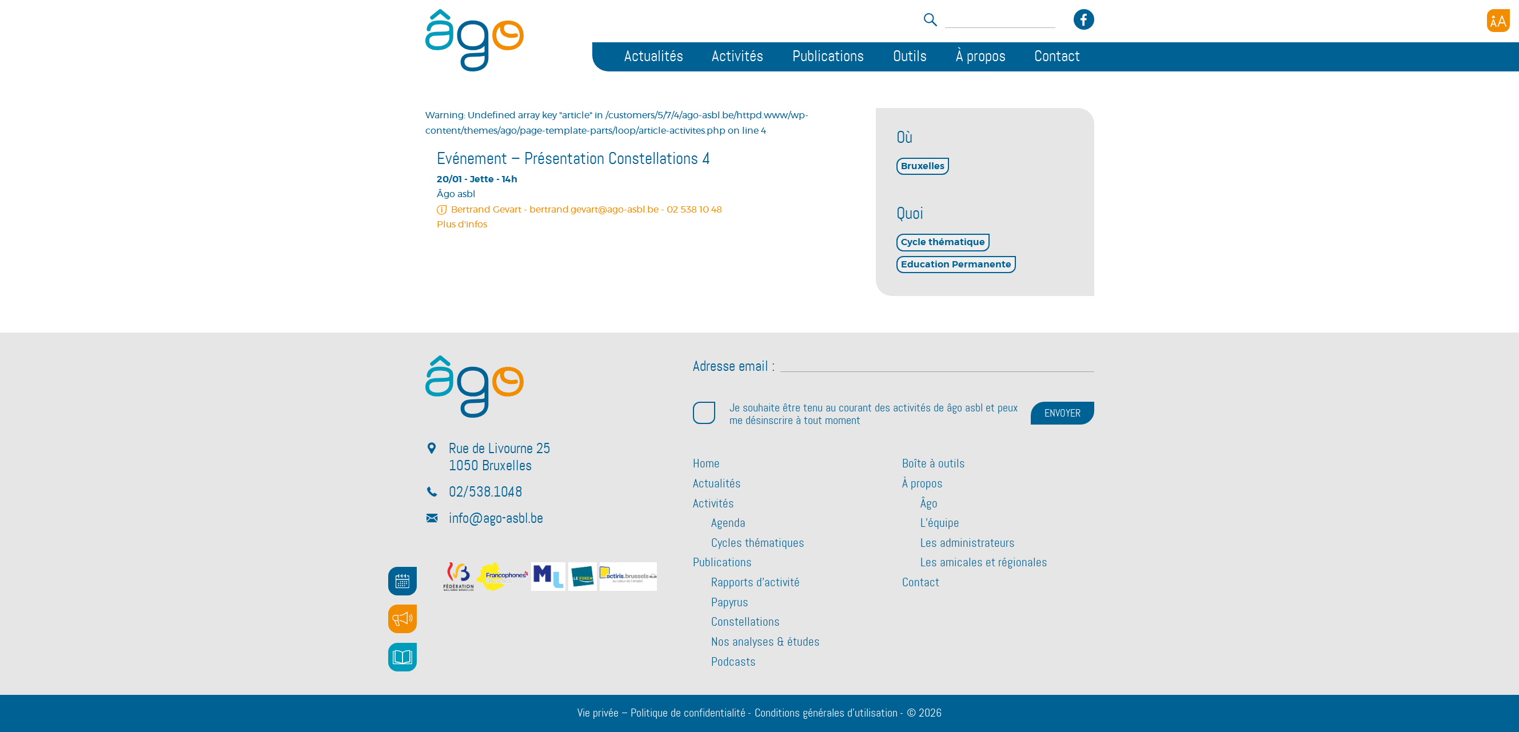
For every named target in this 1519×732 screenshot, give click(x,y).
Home (706, 464)
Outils (910, 56)
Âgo (929, 504)
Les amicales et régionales (983, 562)
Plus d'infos (462, 224)
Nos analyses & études (765, 642)
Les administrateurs (967, 543)
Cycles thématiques (757, 543)
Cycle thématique (943, 242)
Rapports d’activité (755, 582)
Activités (737, 56)
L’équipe (939, 523)
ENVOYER (1062, 413)
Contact (1057, 56)
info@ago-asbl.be (496, 518)
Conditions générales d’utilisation (826, 713)
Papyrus (729, 602)
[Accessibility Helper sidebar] (1498, 20)
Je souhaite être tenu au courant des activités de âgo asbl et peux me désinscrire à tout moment (855, 414)
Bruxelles (922, 166)
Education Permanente (956, 264)
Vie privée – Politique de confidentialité (661, 713)
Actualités (653, 56)
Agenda (728, 523)
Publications (828, 56)
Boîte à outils (933, 464)
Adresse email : (734, 366)
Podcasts (733, 662)
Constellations (745, 622)
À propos (981, 56)
